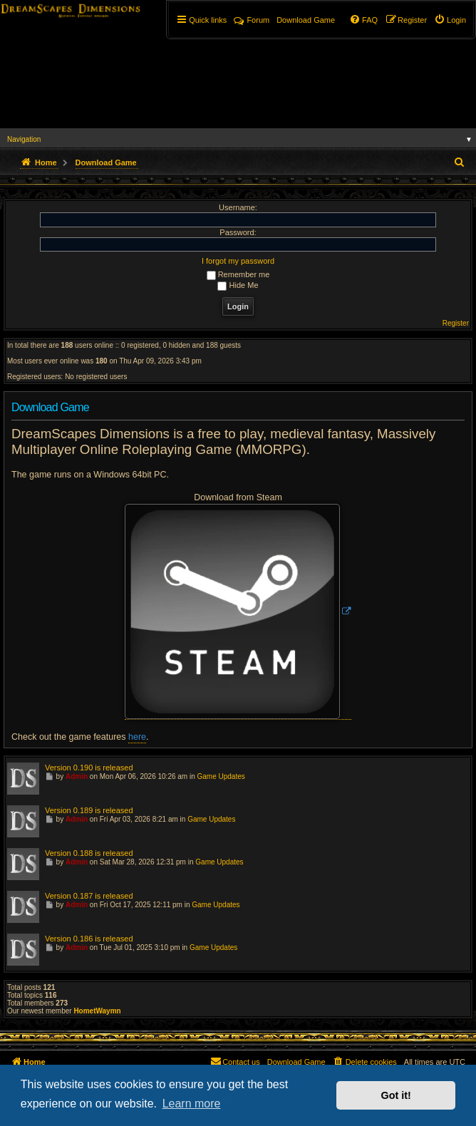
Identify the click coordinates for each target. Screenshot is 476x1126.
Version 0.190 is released (89, 767)
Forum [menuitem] (251, 20)
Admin (77, 776)
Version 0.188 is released (89, 853)
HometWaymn (96, 1011)
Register (456, 323)
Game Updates (221, 776)
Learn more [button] (191, 1103)
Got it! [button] (396, 1095)
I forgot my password (238, 261)
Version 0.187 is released (89, 896)
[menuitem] (450, 20)
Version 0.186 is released (89, 938)
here (137, 737)
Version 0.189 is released (89, 810)
